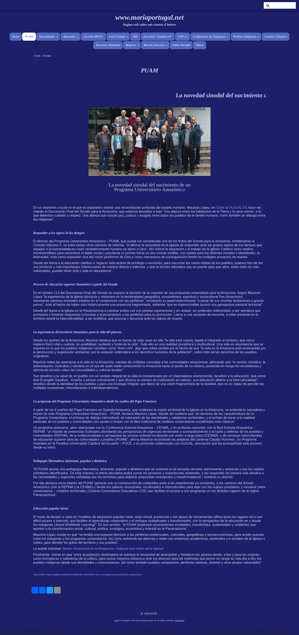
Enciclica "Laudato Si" (157, 36)
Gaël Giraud (118, 36)
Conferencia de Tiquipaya (210, 36)
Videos (199, 45)
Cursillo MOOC (93, 36)
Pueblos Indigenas (246, 36)
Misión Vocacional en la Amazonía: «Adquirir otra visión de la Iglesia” (113, 548)
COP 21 (182, 36)
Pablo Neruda (181, 45)
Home (16, 36)
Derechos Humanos (108, 45)
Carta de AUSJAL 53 (231, 207)
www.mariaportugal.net (149, 17)
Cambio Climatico (275, 36)
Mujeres (132, 45)
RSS (117, 620)
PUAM (29, 36)
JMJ (135, 36)
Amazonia (70, 36)
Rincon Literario (155, 45)
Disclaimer (180, 620)
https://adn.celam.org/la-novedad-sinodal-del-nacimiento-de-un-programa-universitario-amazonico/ (87, 574)
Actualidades (48, 36)
